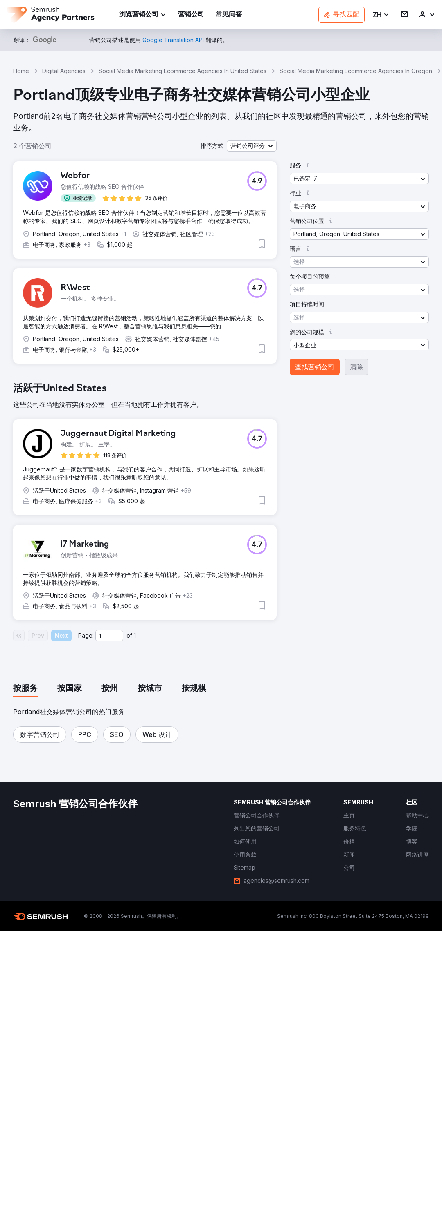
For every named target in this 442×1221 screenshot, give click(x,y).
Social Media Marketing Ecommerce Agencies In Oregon (356, 70)
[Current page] (109, 635)
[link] (191, 15)
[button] (381, 15)
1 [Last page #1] (135, 635)
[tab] (25, 689)
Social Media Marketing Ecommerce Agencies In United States (182, 70)
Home (21, 70)
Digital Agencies (64, 70)
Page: (86, 635)
